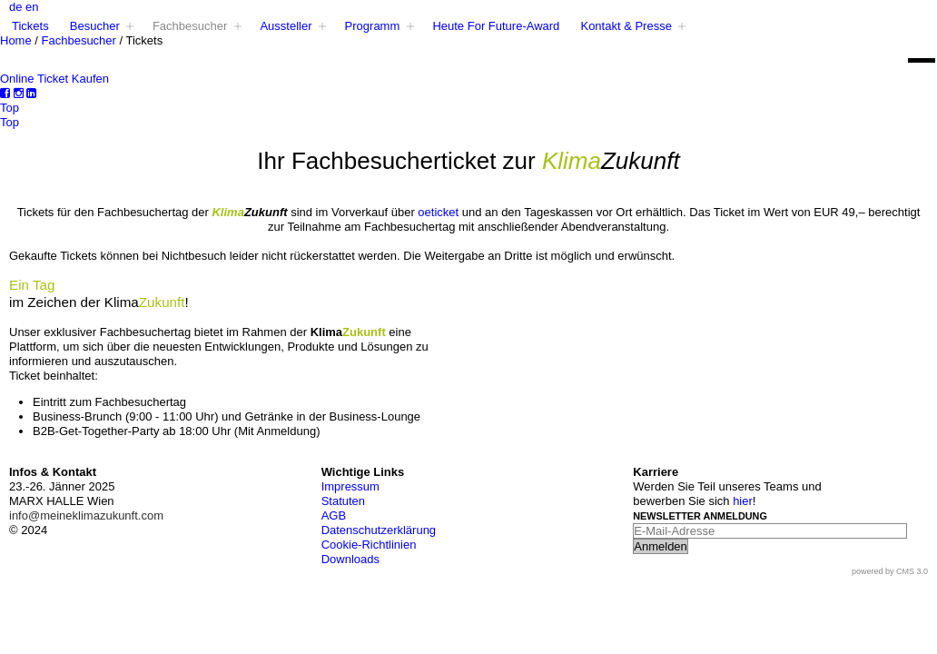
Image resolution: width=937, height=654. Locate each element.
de (15, 7)
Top (9, 107)
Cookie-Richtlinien (369, 544)
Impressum (350, 486)
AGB (333, 515)
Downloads (350, 559)
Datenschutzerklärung (378, 530)
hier (743, 501)
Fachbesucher (79, 40)
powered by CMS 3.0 (890, 571)
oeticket (439, 212)
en (31, 7)
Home (16, 40)
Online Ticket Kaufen (54, 78)
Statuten (343, 501)
